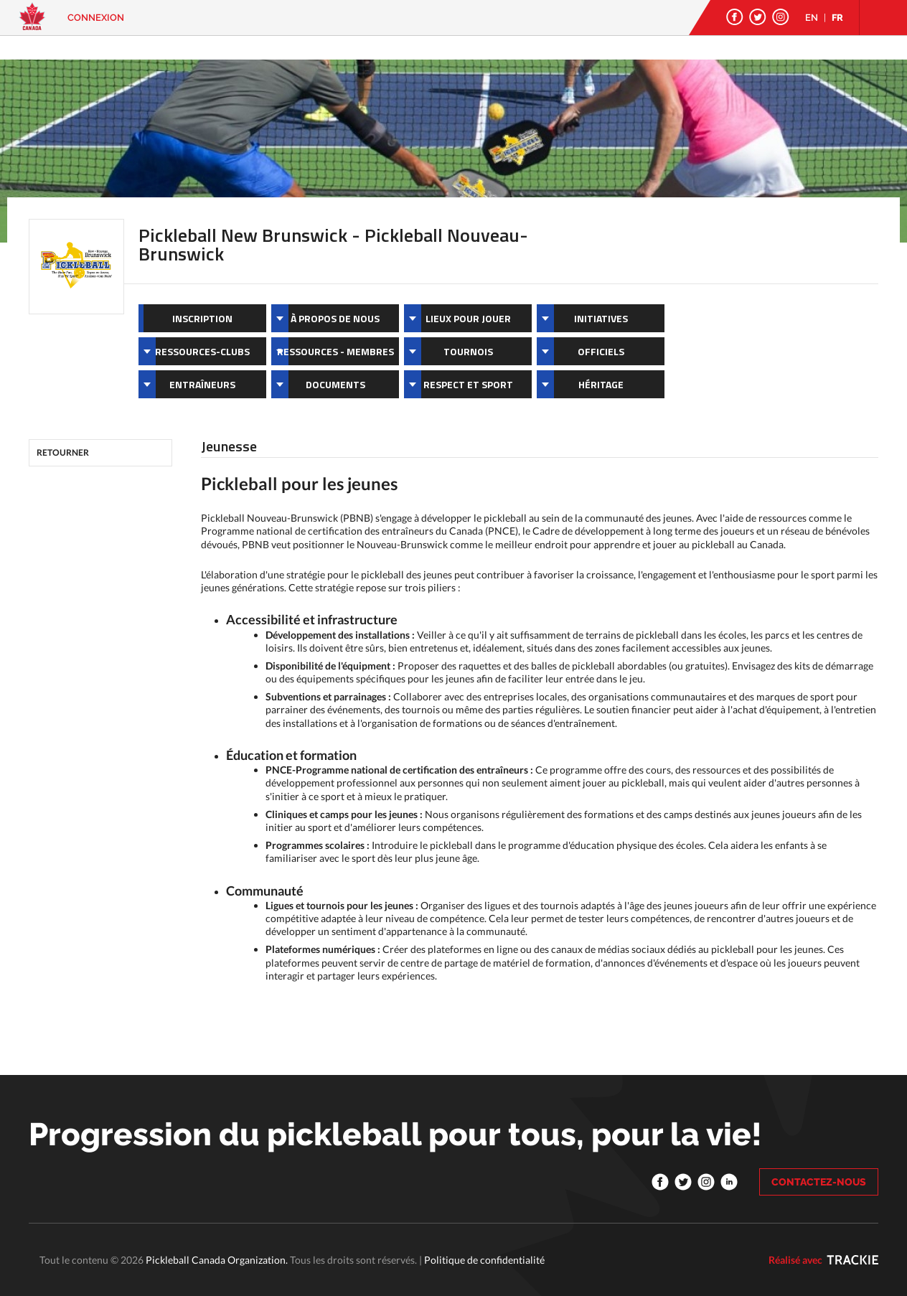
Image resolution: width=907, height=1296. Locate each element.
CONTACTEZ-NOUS (818, 1182)
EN (811, 17)
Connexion (95, 17)
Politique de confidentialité (484, 1260)
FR (837, 17)
